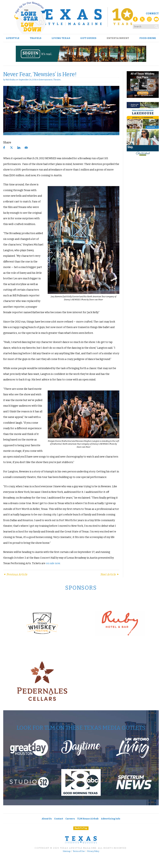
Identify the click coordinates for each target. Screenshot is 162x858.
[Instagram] (149, 20)
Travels (35, 38)
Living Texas (61, 38)
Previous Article (15, 574)
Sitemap (66, 851)
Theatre (57, 80)
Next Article (110, 574)
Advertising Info (110, 818)
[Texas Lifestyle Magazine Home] (81, 17)
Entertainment (118, 38)
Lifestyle (12, 38)
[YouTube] (156, 20)
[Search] (156, 26)
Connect (152, 13)
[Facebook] (135, 20)
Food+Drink (147, 38)
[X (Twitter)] (142, 20)
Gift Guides (88, 38)
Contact (58, 818)
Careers (70, 818)
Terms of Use (79, 851)
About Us (47, 818)
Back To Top (81, 828)
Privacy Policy (93, 851)
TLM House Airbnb (88, 818)
